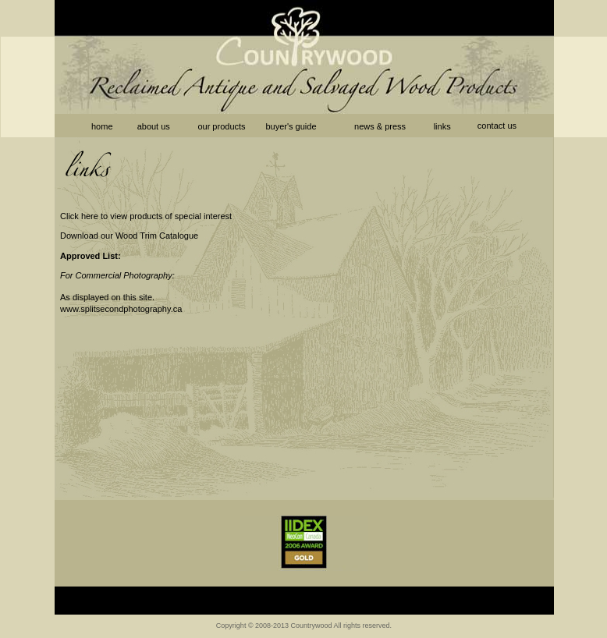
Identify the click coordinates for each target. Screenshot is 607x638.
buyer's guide (290, 126)
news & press (380, 126)
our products (221, 126)
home (102, 126)
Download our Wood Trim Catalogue (129, 235)
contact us (496, 125)
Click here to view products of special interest (146, 216)
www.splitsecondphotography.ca (121, 309)
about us (153, 126)
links (443, 126)
